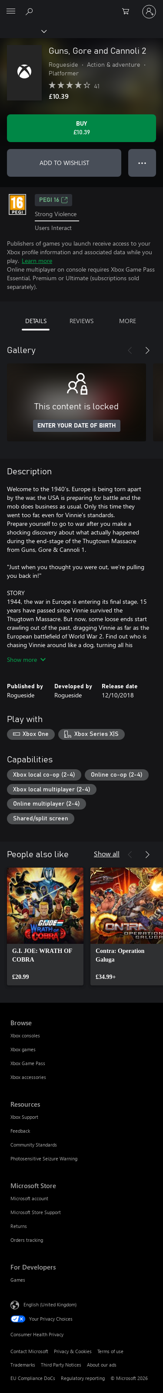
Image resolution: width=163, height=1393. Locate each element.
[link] (45, 926)
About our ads (101, 1364)
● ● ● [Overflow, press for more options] (142, 162)
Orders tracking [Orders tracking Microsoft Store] (26, 1240)
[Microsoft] (81, 6)
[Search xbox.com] (30, 11)
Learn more (37, 260)
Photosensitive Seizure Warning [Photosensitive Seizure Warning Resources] (43, 1158)
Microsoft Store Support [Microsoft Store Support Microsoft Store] (35, 1212)
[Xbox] (23, 30)
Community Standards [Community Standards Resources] (33, 1144)
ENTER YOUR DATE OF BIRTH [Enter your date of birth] (76, 426)
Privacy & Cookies (73, 1351)
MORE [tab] (127, 321)
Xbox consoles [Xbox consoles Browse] (25, 1035)
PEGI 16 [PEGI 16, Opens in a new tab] (53, 200)
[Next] (147, 350)
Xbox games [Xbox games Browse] (23, 1049)
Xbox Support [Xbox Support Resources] (24, 1117)
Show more (26, 659)
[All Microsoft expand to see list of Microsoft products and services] (10, 11)
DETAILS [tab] (36, 321)
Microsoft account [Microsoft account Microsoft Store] (29, 1198)
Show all (107, 853)
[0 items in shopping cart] (128, 11)
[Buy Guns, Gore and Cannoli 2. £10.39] (81, 128)
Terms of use (110, 1351)
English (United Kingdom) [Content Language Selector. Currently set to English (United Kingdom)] (50, 1304)
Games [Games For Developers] (17, 1280)
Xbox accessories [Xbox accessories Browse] (28, 1077)
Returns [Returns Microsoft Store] (18, 1226)
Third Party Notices (61, 1364)
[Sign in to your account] (149, 11)
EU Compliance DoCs (32, 1378)
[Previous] (130, 350)
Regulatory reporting (83, 1378)
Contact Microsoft (29, 1351)
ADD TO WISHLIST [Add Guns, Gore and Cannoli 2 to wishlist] (64, 163)
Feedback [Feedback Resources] (20, 1131)
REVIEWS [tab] (81, 321)
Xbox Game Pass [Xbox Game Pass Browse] (27, 1063)
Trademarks (22, 1364)
